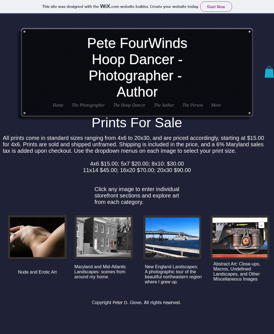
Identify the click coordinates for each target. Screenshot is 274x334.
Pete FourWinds (137, 43)
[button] (269, 72)
